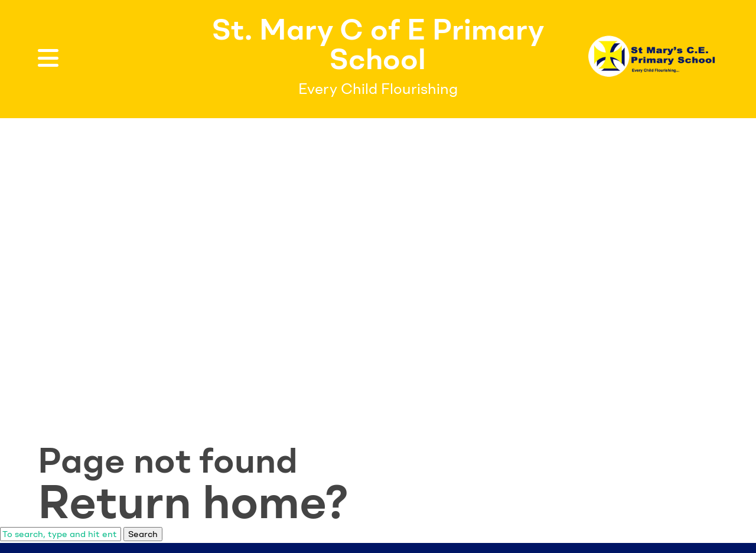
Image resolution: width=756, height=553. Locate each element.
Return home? (193, 501)
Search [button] (143, 534)
